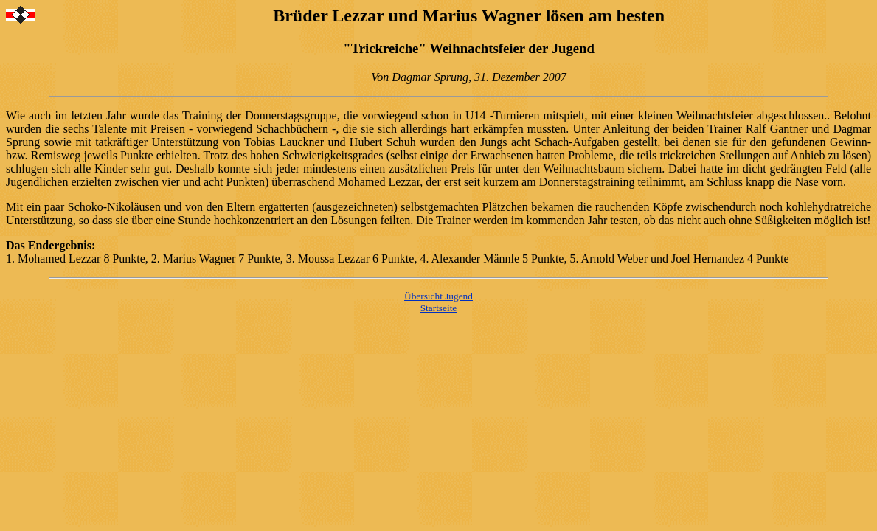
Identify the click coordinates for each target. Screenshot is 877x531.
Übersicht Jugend (438, 296)
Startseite (438, 307)
